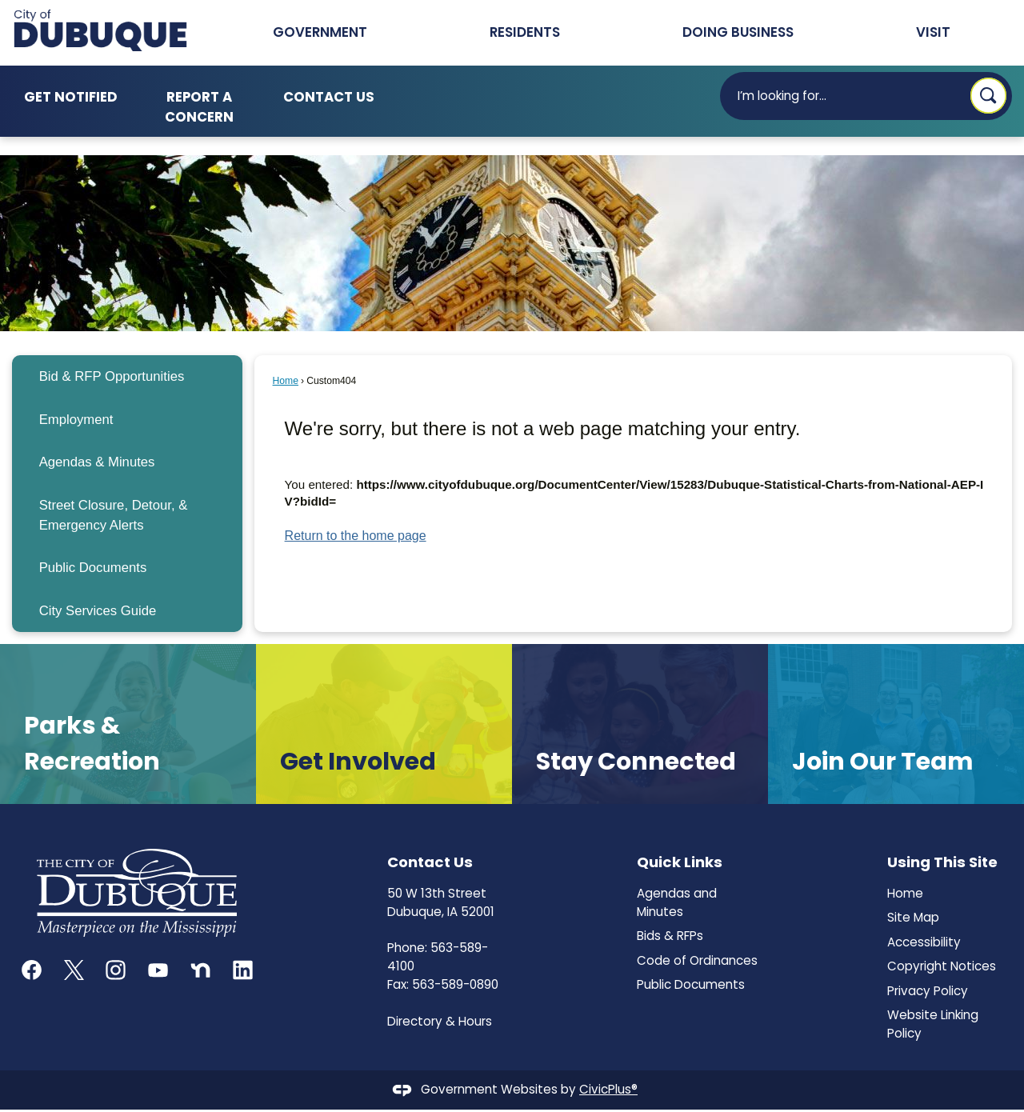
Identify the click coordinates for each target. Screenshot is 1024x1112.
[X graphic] (74, 970)
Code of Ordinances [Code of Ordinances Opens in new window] (697, 960)
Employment (76, 419)
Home (285, 380)
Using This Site (942, 862)
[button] (988, 96)
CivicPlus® (608, 1089)
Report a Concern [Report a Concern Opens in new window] (199, 106)
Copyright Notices (941, 966)
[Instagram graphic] (116, 970)
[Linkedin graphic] (243, 970)
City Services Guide (98, 610)
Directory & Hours (439, 1021)
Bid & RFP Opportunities (112, 376)
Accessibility (924, 942)
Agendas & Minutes (97, 462)
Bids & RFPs (670, 935)
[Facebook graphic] (32, 970)
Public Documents (93, 567)
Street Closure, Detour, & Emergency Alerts (113, 515)
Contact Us (328, 96)
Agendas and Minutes (677, 902)
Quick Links (679, 862)
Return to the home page (355, 535)
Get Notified (70, 96)
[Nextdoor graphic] (200, 970)
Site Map (913, 917)
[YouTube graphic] (158, 970)
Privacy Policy (927, 990)
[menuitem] (127, 376)
